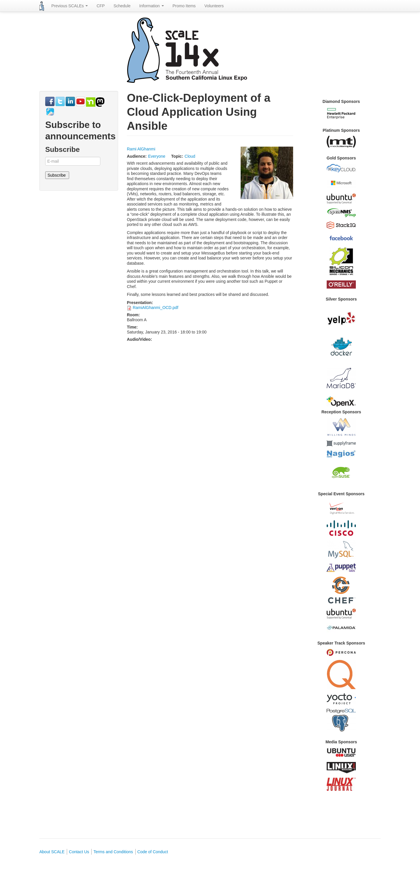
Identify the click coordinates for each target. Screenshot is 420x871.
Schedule (121, 5)
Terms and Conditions (113, 851)
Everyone (156, 156)
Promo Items (184, 5)
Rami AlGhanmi (141, 149)
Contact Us (79, 851)
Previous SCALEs (69, 5)
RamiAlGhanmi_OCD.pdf (155, 307)
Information (151, 5)
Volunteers (214, 5)
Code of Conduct (152, 851)
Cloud (190, 156)
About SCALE (51, 851)
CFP (101, 5)
